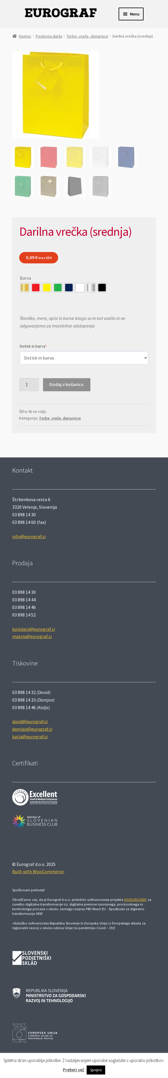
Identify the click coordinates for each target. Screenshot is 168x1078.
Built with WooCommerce (38, 871)
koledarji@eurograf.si (33, 629)
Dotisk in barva (33, 346)
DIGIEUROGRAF (135, 899)
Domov (25, 36)
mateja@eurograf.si (32, 636)
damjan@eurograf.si (32, 729)
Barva (25, 278)
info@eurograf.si (29, 536)
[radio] (24, 287)
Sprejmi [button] (96, 1070)
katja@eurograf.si (30, 736)
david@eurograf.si (30, 721)
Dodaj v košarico (66, 384)
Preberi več (73, 1069)
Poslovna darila (49, 36)
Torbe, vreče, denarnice (87, 36)
